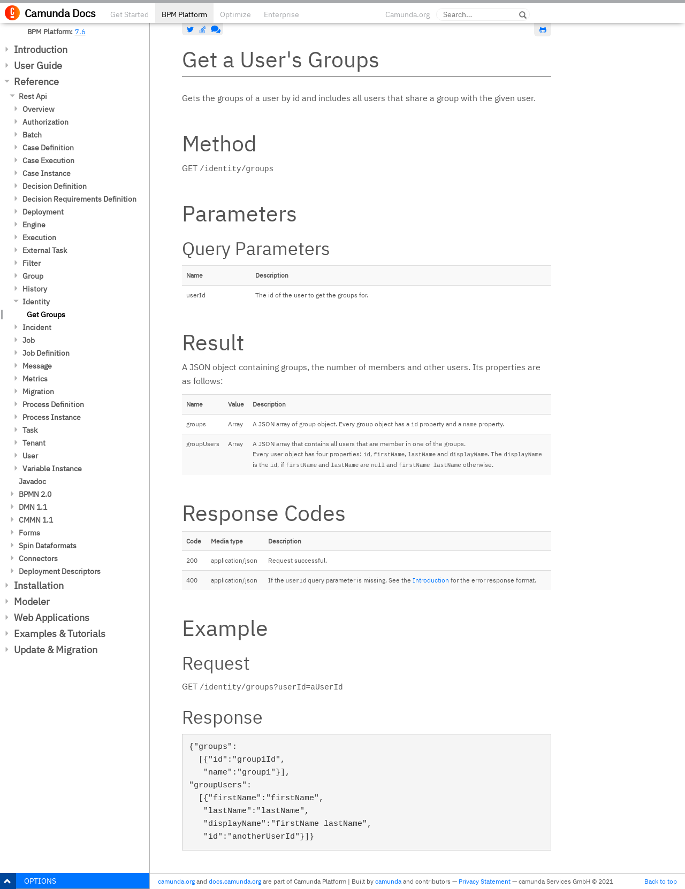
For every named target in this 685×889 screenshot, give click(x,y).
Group (32, 276)
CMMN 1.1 (36, 520)
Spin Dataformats (48, 545)
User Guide (38, 65)
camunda (388, 881)
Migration (38, 391)
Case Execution (48, 160)
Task (29, 430)
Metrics (35, 379)
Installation (39, 585)
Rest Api (33, 96)
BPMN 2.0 (35, 494)
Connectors (38, 558)
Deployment (43, 212)
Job (28, 340)
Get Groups (46, 314)
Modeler (32, 601)
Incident (36, 327)
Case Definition (48, 147)
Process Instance (51, 417)
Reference (36, 81)
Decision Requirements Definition (79, 199)
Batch (32, 135)
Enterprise (281, 14)
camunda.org (176, 881)
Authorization (45, 122)
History (34, 289)
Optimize (235, 14)
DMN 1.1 (33, 507)
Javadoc (32, 481)
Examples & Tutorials (59, 633)
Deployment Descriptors (60, 571)
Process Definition (53, 404)
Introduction (40, 49)
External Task (44, 250)
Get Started (129, 14)
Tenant (33, 443)
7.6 (80, 31)
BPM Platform (184, 14)
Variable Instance (52, 468)
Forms (29, 533)
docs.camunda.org (235, 881)
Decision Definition (54, 186)
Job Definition (46, 353)
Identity (36, 301)
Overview (38, 109)
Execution (39, 237)
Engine (33, 224)
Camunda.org (407, 14)
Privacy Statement (485, 881)
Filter (31, 263)
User (30, 456)
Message (37, 366)
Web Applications (51, 617)
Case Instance (46, 173)
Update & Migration (55, 649)
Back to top (660, 881)
